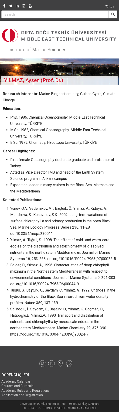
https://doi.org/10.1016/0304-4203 (39, 334)
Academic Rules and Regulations (25, 390)
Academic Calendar (15, 381)
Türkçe (109, 6)
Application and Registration (22, 395)
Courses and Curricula (17, 386)
